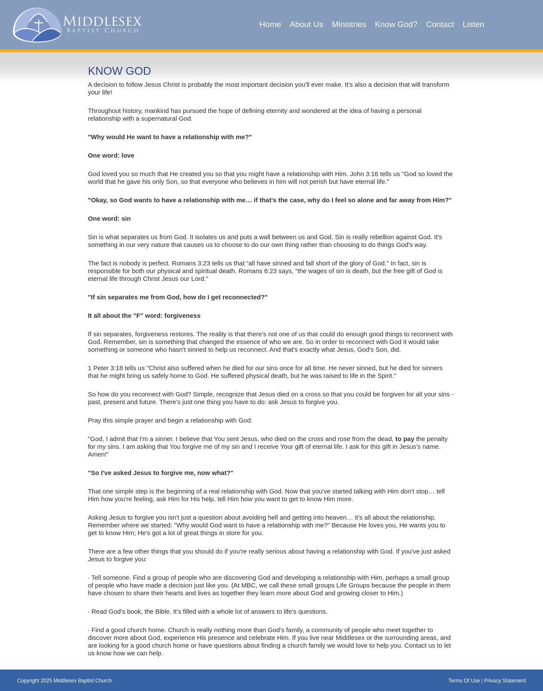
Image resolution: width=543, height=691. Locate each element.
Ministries (349, 24)
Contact (440, 24)
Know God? (396, 24)
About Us (306, 24)
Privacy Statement (505, 681)
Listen (474, 24)
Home (270, 24)
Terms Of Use (464, 681)
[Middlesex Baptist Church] (77, 24)
